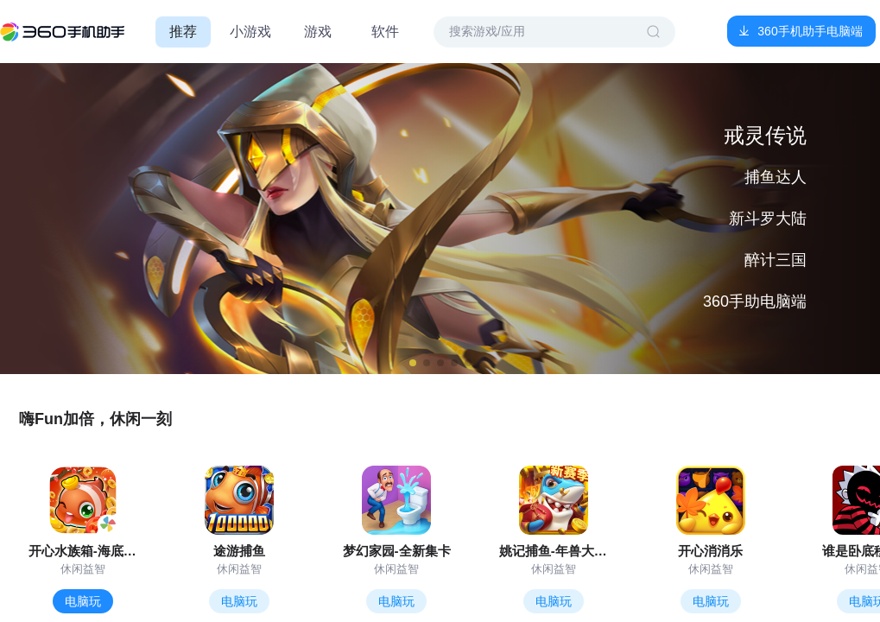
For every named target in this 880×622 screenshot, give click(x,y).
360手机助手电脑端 (809, 31)
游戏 (318, 31)
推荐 (183, 31)
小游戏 (250, 31)
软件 (385, 31)
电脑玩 (83, 601)
